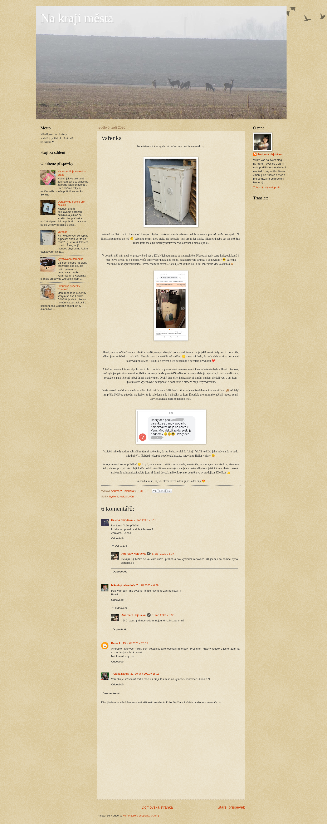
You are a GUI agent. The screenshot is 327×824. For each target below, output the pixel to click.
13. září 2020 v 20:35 (135, 643)
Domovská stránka (157, 807)
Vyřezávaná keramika (70, 258)
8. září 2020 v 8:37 (163, 553)
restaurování (127, 496)
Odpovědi (121, 546)
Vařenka (62, 231)
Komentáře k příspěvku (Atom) (141, 815)
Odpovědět (117, 538)
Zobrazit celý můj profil (266, 187)
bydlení (113, 496)
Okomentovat (110, 693)
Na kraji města (76, 18)
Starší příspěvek (231, 807)
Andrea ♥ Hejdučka (133, 553)
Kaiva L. (116, 643)
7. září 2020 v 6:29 (147, 585)
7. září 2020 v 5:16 (145, 520)
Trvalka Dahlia (120, 673)
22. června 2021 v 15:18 (145, 673)
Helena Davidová (122, 520)
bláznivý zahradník (123, 585)
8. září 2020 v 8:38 (163, 615)
